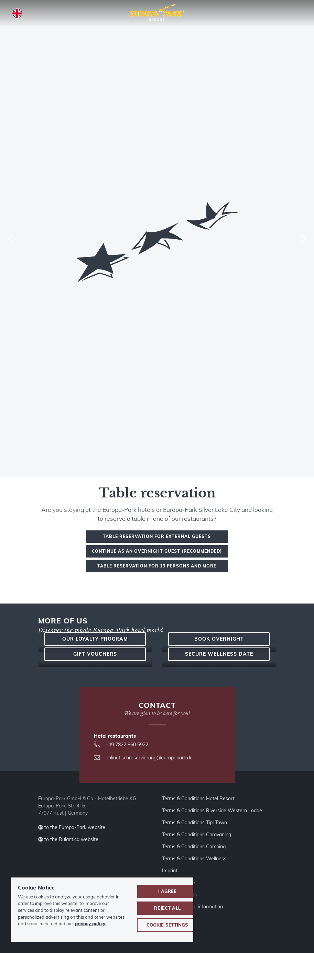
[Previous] (11, 238)
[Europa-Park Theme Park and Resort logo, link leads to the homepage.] (157, 12)
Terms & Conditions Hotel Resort (198, 935)
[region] (102, 909)
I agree (167, 891)
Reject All (167, 908)
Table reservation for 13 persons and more (157, 566)
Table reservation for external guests (157, 536)
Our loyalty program (95, 702)
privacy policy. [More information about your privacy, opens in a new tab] (90, 923)
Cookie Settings (167, 925)
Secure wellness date (219, 786)
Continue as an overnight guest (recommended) (157, 551)
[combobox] (157, 238)
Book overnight (219, 702)
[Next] (303, 238)
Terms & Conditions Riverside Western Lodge (212, 947)
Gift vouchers (95, 786)
